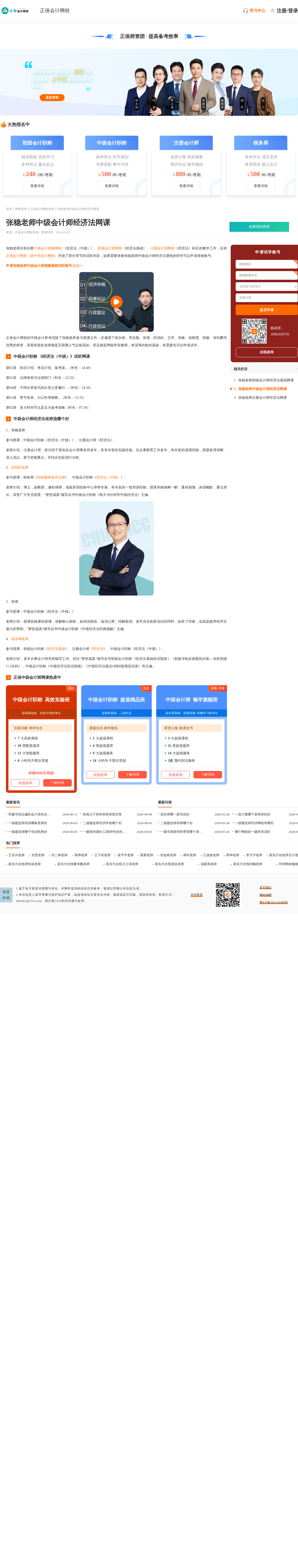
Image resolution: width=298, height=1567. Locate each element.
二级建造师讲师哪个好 (176, 823)
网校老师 (21, 209)
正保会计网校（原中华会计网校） (32, 256)
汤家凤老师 (209, 864)
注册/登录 (287, 10)
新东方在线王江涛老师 (122, 864)
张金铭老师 (168, 855)
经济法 (98, 649)
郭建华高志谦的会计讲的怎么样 (30, 814)
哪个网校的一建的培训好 (252, 832)
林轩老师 (189, 855)
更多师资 (52, 97)
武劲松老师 (20, 467)
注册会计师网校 (162, 248)
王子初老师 (102, 855)
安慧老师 (38, 855)
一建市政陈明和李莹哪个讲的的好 (182, 832)
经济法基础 (56, 649)
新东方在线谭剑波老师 (24, 864)
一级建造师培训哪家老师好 (27, 823)
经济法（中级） (108, 477)
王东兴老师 (16, 855)
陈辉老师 (146, 855)
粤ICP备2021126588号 (274, 902)
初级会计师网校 (110, 248)
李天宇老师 (254, 855)
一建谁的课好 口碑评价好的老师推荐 (105, 832)
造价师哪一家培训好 (174, 814)
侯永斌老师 (20, 639)
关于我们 (265, 887)
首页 (9, 209)
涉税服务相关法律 (51, 477)
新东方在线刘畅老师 (247, 864)
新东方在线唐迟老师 (169, 864)
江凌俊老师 (211, 855)
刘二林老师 (59, 855)
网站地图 (265, 895)
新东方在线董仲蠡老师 (73, 864)
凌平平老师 (125, 855)
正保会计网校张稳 (42, 209)
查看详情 (37, 186)
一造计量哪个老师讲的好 (252, 814)
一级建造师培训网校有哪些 (254, 823)
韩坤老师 (232, 855)
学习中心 (257, 10)
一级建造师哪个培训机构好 (27, 832)
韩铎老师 (80, 855)
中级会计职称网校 (48, 248)
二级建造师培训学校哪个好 (102, 823)
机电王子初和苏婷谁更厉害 (102, 814)
